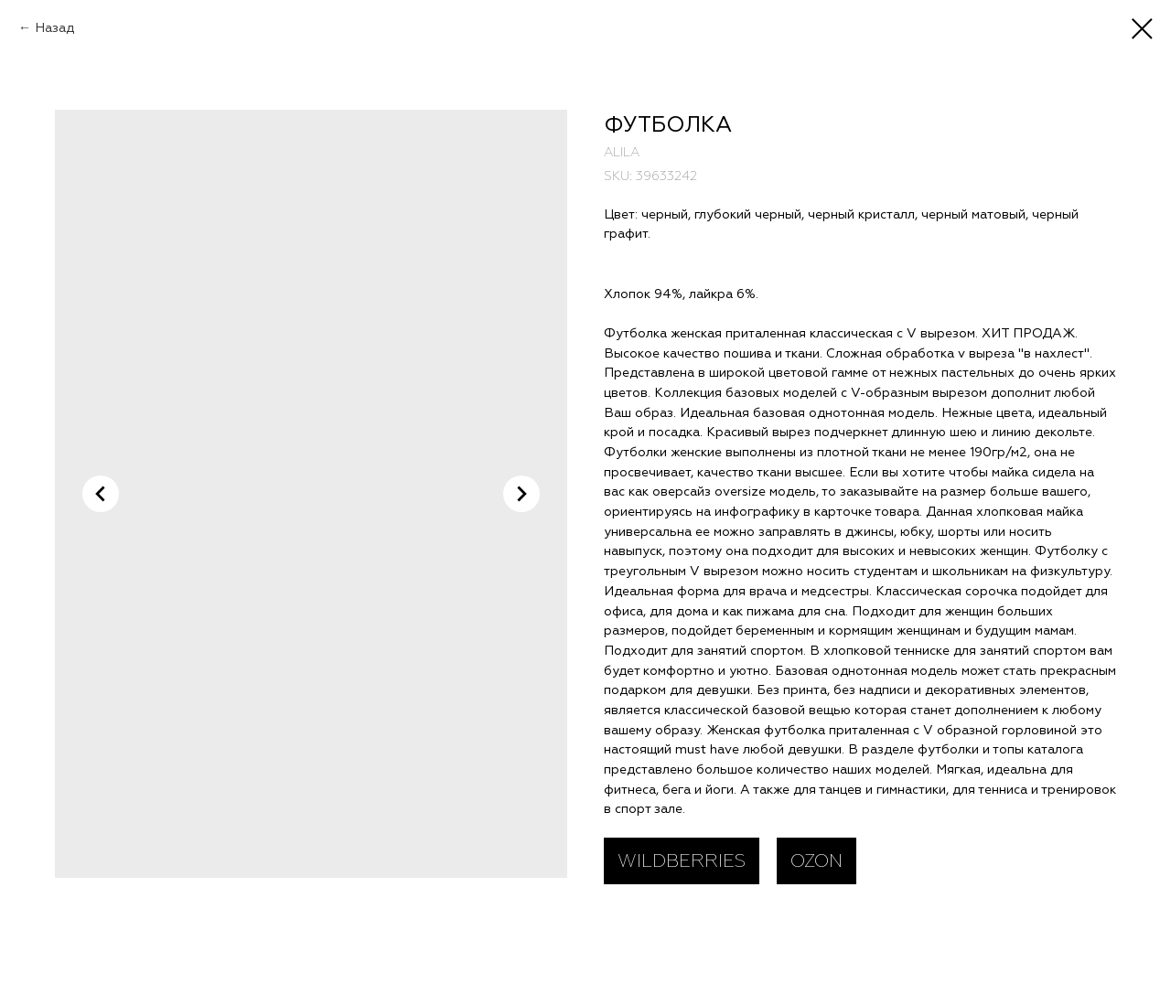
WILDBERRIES (682, 861)
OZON (816, 861)
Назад (54, 28)
